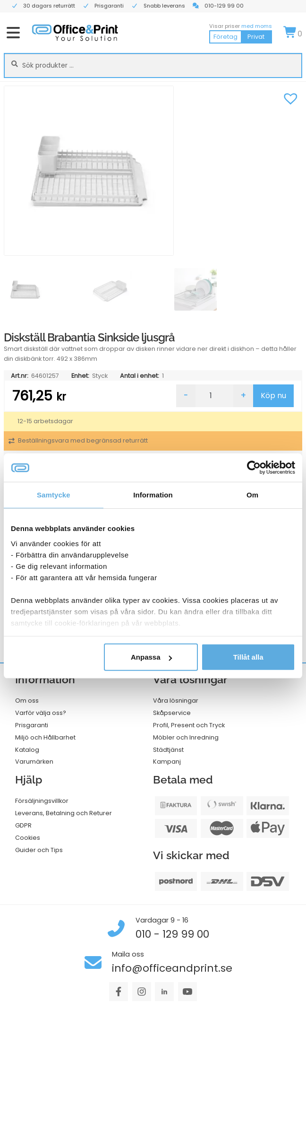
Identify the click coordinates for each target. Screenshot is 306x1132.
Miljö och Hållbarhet (45, 737)
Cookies (27, 838)
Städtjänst (168, 750)
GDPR (23, 825)
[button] (290, 97)
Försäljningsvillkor (41, 801)
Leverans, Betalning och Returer (63, 813)
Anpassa (151, 657)
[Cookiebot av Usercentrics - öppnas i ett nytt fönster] (253, 468)
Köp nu (273, 395)
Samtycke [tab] (53, 495)
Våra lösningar (175, 701)
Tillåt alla (248, 657)
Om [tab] (252, 495)
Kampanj (167, 762)
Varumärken (34, 762)
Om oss (27, 701)
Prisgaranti (31, 725)
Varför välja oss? (40, 713)
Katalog (27, 750)
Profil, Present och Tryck (189, 725)
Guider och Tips (39, 850)
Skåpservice (172, 713)
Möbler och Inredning (186, 737)
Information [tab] (153, 495)
